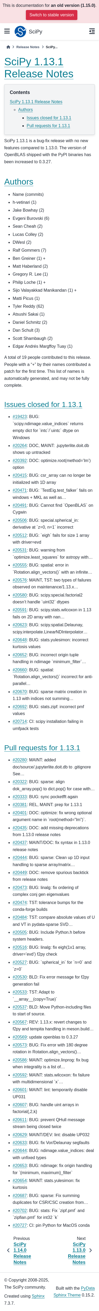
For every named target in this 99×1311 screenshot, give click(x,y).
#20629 (20, 1135)
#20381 (20, 804)
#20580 (20, 595)
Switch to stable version (51, 15)
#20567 (20, 1022)
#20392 (20, 460)
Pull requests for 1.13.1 (48, 125)
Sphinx (38, 1296)
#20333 (20, 796)
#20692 (20, 706)
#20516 (20, 947)
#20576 (20, 580)
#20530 (20, 977)
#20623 (20, 625)
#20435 (20, 828)
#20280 (20, 760)
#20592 (20, 1075)
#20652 (20, 655)
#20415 (20, 475)
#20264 (20, 445)
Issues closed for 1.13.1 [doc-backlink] (43, 404)
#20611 (20, 1120)
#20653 (20, 1165)
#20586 (20, 1060)
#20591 (20, 610)
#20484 (20, 917)
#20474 (20, 902)
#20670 (20, 691)
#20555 (20, 565)
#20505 (20, 932)
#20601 (20, 1089)
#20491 (20, 505)
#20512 (20, 535)
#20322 (20, 781)
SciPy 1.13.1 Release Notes (36, 102)
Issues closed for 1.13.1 (49, 118)
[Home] (8, 47)
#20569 (20, 1037)
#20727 (20, 1225)
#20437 (20, 842)
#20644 (20, 1150)
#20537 (20, 1007)
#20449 (20, 872)
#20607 (20, 1105)
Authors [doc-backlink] (18, 181)
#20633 (20, 1142)
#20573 (20, 1045)
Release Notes (28, 47)
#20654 (20, 1180)
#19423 (20, 416)
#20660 (20, 670)
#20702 (20, 1210)
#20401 (20, 813)
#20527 (20, 962)
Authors (25, 109)
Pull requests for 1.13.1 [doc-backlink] (42, 748)
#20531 (20, 550)
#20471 (20, 490)
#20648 (20, 640)
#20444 (20, 857)
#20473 (20, 887)
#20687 (20, 1195)
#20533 (20, 992)
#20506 (20, 520)
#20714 (20, 721)
